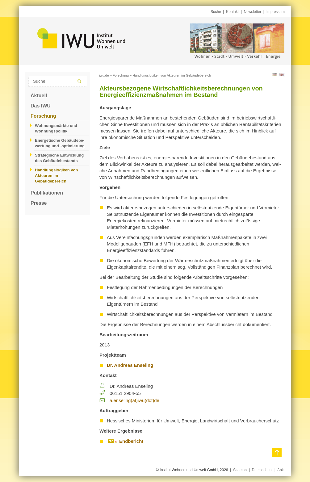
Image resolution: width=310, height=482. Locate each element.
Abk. (281, 470)
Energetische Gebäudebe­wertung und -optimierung (60, 143)
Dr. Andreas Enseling (130, 365)
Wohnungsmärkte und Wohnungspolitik (56, 128)
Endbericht (131, 441)
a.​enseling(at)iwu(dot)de (134, 400)
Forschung (43, 116)
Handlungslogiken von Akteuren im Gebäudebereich (56, 175)
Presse (39, 203)
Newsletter (253, 12)
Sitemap (240, 470)
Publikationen (47, 192)
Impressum (275, 12)
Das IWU (41, 105)
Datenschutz (262, 470)
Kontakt (232, 12)
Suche (216, 12)
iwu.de (104, 75)
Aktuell (39, 95)
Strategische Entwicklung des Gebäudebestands (59, 158)
